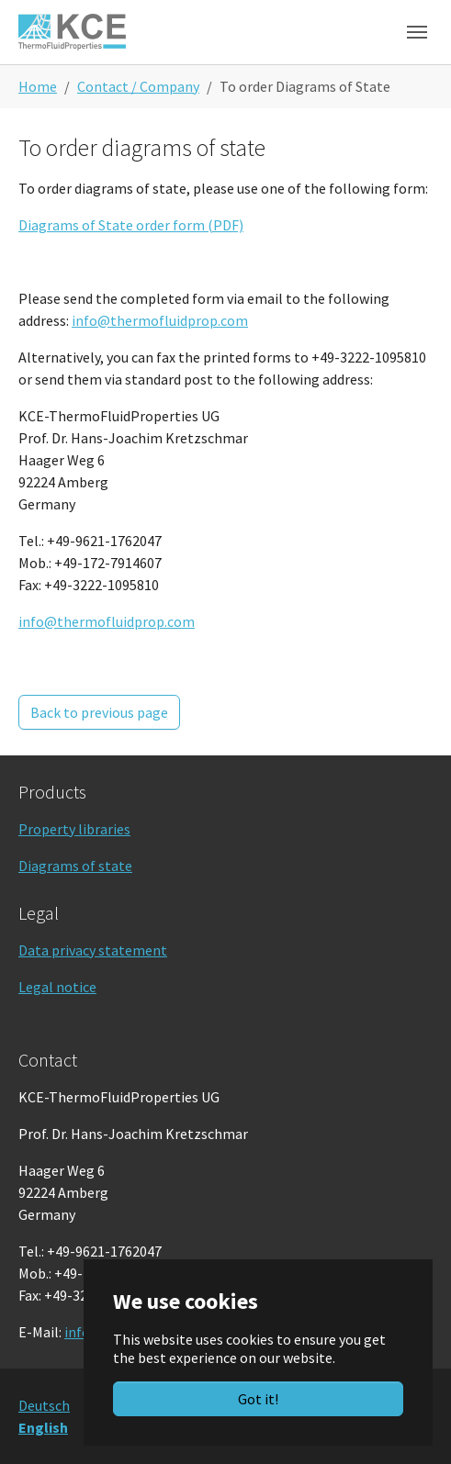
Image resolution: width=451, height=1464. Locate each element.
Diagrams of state (75, 865)
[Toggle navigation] (417, 32)
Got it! (258, 1399)
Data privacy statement (92, 950)
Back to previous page (99, 712)
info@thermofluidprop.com (160, 320)
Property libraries (74, 829)
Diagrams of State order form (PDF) (130, 225)
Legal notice (57, 987)
